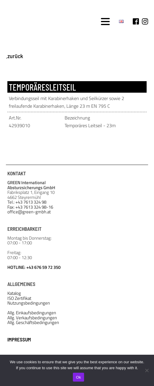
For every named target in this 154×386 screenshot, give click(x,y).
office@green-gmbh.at (29, 212)
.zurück (14, 55)
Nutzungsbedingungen (28, 303)
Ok (78, 377)
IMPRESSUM (19, 339)
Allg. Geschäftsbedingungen (33, 322)
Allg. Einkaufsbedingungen (31, 312)
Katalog (14, 293)
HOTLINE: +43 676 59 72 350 (33, 267)
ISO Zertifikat (19, 298)
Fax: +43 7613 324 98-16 (30, 207)
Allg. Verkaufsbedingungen (32, 317)
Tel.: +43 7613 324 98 (26, 202)
